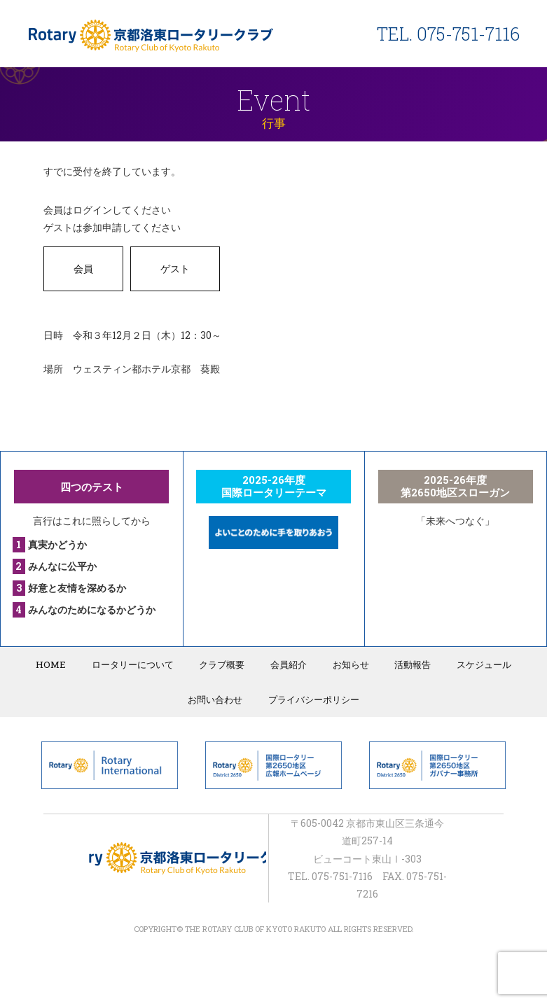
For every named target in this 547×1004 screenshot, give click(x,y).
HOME (59, 663)
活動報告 (407, 663)
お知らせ (348, 663)
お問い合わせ (216, 698)
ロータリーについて (138, 663)
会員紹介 (288, 663)
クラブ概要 (224, 663)
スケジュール (476, 663)
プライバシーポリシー (312, 698)
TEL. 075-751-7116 (448, 34)
